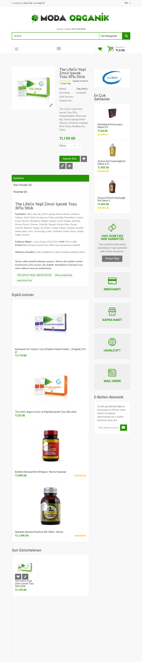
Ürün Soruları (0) (22, 185)
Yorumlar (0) (20, 191)
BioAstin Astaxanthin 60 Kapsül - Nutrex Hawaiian (40, 472)
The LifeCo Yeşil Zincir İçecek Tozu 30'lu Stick (24, 583)
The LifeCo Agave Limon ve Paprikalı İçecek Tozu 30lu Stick (45, 412)
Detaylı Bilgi (112, 258)
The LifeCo (82, 88)
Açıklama (18, 178)
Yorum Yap (66, 84)
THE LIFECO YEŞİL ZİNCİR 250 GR (34, 275)
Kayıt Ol (40, 3)
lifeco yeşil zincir (63, 275)
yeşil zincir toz (24, 280)
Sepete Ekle (70, 158)
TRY (127, 3)
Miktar (62, 145)
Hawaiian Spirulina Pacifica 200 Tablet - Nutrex (39, 532)
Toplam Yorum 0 (80, 81)
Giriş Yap (28, 3)
